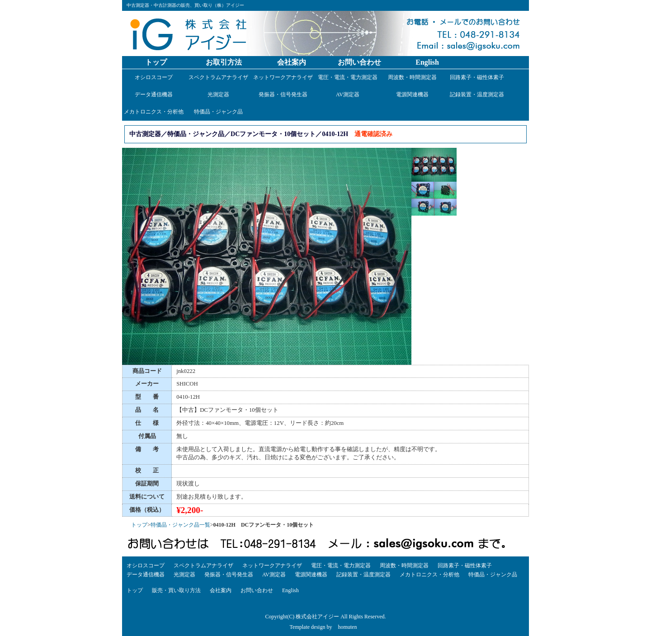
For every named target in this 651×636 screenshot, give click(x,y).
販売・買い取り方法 (176, 590)
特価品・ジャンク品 (218, 111)
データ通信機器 (154, 94)
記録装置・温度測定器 (477, 94)
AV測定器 (347, 94)
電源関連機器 (412, 94)
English (427, 62)
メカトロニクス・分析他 (154, 111)
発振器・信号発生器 (283, 94)
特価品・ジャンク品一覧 (180, 525)
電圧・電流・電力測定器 (347, 77)
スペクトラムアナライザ (218, 77)
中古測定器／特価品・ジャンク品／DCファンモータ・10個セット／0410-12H (238, 133)
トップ (156, 62)
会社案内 (291, 62)
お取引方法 (224, 62)
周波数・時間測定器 (412, 77)
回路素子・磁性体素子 (477, 77)
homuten (347, 627)
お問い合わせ (359, 62)
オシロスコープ (154, 77)
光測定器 (218, 94)
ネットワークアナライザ (283, 77)
